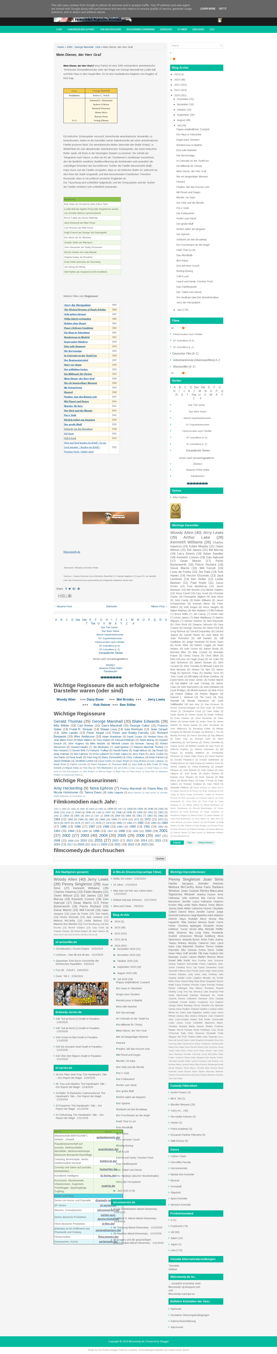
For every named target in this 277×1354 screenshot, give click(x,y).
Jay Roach (158, 750)
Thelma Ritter (195, 1037)
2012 (115, 840)
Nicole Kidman (175, 1068)
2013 (129, 840)
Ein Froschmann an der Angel (193, 244)
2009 (70, 840)
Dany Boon (95, 699)
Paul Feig (92, 757)
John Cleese (207, 770)
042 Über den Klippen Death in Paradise (78, 1056)
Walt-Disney (177, 1140)
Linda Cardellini (194, 1023)
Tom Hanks (101, 913)
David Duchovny (212, 805)
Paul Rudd (198, 582)
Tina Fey (187, 991)
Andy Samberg (209, 791)
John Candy (182, 600)
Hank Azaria (195, 763)
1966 (81, 819)
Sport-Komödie (179, 1198)
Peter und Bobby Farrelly (131, 732)
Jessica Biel (217, 971)
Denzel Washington (202, 808)
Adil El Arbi (123, 768)
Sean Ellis (150, 771)
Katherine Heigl (187, 915)
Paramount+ (111, 671)
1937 (120, 809)
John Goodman (211, 725)
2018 (80, 844)
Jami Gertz (218, 1051)
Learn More (207, 8)
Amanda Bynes (191, 939)
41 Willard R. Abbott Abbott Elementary (134, 1218)
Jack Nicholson (179, 662)
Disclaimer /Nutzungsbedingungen (190, 1315)
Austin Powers (179, 1092)
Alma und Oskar (122, 906)
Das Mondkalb (184, 255)
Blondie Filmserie (180, 1104)
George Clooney (192, 627)
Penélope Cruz (208, 1030)
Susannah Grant (72, 775)
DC (101, 638)
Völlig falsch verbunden (77, 318)
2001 (163, 830)
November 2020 (126, 954)
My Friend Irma (73, 387)
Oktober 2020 (125, 961)
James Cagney (178, 766)
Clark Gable (213, 711)
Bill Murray (216, 550)
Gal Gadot (199, 967)
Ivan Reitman (133, 729)
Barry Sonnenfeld (111, 757)
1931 (64, 809)
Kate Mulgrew (198, 1057)
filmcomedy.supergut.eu (182, 1293)
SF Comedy (182, 29)
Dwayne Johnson (203, 624)
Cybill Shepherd (197, 1040)
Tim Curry (205, 697)
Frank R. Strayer (81, 729)
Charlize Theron (204, 946)
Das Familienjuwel (186, 286)
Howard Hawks (79, 747)
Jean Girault (159, 729)
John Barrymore (190, 686)
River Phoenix (180, 829)
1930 (56, 809)
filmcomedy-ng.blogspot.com (184, 1287)
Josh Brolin (190, 773)
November (183, 104)
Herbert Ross (155, 736)
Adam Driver (217, 788)
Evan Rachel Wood (194, 1047)
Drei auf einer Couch (187, 265)
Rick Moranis (178, 669)
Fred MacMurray (197, 586)
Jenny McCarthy (209, 1054)
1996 (96, 831)
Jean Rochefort (179, 638)
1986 (77, 826)
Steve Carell (183, 593)
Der (78, 619)
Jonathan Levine (84, 760)
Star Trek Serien (109, 627)
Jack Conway (202, 683)
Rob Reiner (101, 705)
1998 (121, 831)
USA (97, 47)
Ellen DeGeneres (185, 1044)
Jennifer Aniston (210, 883)
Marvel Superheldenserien (109, 634)
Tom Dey (87, 768)
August (181, 120)
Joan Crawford (215, 1016)
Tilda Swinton (189, 922)
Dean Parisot (156, 757)
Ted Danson (192, 742)
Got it (222, 8)
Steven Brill (78, 750)
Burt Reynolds (215, 621)
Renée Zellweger (178, 988)
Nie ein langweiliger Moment (80, 383)
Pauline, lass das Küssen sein (80, 396)
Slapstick (176, 1192)
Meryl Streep (208, 918)
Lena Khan (77, 796)
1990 (132, 826)
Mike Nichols (97, 743)
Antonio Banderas (204, 749)
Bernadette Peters (196, 964)
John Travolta (191, 666)
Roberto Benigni (197, 829)
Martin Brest (60, 764)
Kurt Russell (209, 822)
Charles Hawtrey (65, 892)
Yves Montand (180, 836)
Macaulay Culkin (202, 728)
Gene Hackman (203, 718)
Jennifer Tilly (195, 953)
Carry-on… (177, 1110)
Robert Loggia (203, 645)
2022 (212, 29)
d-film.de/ (108, 1223)
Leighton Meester (202, 978)
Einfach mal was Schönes (127, 899)
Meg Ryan (194, 981)
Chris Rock (181, 624)
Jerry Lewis (156, 699)
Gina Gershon (210, 1047)
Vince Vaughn (211, 607)
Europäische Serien (110, 652)
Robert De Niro (201, 669)
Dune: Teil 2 (62, 976)
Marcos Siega (105, 771)
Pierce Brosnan (199, 735)
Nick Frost (217, 690)
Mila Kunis (183, 960)
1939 (140, 808)
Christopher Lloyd (191, 711)
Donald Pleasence (184, 760)
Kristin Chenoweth (213, 1019)
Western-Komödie (181, 1204)
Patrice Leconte (78, 764)
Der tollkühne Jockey (76, 369)
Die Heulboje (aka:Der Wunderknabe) (197, 297)
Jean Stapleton (194, 1012)
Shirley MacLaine (211, 890)
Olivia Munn (190, 1068)
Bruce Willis (181, 614)
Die (84, 619)
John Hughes (198, 29)
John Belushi (189, 770)
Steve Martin (179, 568)
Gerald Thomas (68, 721)
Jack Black (212, 634)
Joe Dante (59, 757)
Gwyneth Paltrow (177, 971)
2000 (148, 831)
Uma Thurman (210, 1037)
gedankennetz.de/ (108, 1137)
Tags (189, 842)
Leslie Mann (191, 904)
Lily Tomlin (217, 978)
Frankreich (176, 1226)
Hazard (68, 392)
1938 (130, 808)
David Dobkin (105, 761)
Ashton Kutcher (193, 621)
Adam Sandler (213, 553)
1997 (110, 831)
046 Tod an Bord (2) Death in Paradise (77, 1018)
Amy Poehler (199, 960)
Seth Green (191, 648)
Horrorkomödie (179, 1168)
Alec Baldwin (199, 610)
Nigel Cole (121, 771)
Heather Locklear (208, 1009)
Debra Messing (184, 1005)
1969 (114, 819)
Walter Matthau (178, 610)
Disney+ (110, 665)
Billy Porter (152, 764)
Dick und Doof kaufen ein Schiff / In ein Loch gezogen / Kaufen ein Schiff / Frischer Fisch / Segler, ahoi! (85, 447)
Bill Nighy (193, 676)
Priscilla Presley (215, 985)
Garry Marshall (111, 725)
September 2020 (127, 967)
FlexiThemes (103, 1350)
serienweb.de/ (108, 1241)
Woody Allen (66, 699)
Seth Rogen (191, 607)
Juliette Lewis (184, 978)
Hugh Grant (197, 659)
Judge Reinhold (195, 641)
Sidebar (173, 1269)
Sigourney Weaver (182, 894)
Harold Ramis (120, 750)
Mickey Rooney (178, 735)
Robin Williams (202, 600)
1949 (129, 812)
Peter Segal (95, 732)
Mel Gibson (186, 826)
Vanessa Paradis (199, 1075)
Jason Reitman (62, 760)
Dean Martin (190, 561)
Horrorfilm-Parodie (181, 1162)
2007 (158, 835)
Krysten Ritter (184, 1061)
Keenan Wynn (201, 603)
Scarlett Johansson (180, 936)
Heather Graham (190, 1009)
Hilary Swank (205, 1051)
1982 (140, 823)
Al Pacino (194, 791)
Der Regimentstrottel (76, 360)
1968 (102, 819)
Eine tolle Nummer (75, 346)
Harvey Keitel (188, 721)
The (92, 623)
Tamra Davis (93, 792)
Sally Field (187, 1033)
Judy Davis (194, 974)
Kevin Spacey (206, 777)
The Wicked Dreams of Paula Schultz (85, 309)
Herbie (174, 1122)
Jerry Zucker (156, 754)
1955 (77, 815)
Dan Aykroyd (214, 557)
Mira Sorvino (201, 1064)
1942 (56, 812)
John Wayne (176, 822)
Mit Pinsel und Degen (76, 401)
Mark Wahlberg (202, 617)
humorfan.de (108, 1169)
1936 (110, 808)
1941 (161, 808)
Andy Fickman (61, 754)
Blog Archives (206, 842)
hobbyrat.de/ (108, 1161)
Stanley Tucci (211, 673)
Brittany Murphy (187, 943)
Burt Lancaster (188, 798)
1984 (164, 823)
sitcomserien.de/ (108, 1210)
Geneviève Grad (214, 967)
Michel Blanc (187, 780)
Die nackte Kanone (181, 1116)
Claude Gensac (62, 931)
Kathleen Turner (178, 929)
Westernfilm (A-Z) (184, 366)
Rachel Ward (216, 1068)
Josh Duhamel (211, 686)
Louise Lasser (188, 956)
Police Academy (179, 1128)
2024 (177, 74)
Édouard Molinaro (125, 740)
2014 (144, 840)
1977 (88, 823)
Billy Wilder (61, 725)
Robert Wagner (209, 693)
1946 (98, 812)
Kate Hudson (210, 953)
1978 (98, 823)
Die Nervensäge (73, 351)
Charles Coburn (206, 798)
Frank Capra (121, 754)
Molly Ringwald (208, 981)
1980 (119, 823)
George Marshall (84, 47)
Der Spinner (183, 234)
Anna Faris (203, 887)
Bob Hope (206, 708)
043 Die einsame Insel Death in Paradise (79, 1046)
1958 (107, 815)
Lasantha (132, 1350)
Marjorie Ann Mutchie (65, 924)
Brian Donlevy (211, 676)
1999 (135, 831)
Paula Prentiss (182, 985)
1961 (139, 815)
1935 (100, 809)
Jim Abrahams (101, 747)
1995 (85, 831)
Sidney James (180, 832)
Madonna (210, 1023)
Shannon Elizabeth (205, 1033)
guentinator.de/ (108, 1149)
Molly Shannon (178, 932)
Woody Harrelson (198, 700)
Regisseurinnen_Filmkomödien (140, 29)
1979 (109, 823)
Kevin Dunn (216, 641)
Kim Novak (211, 1057)
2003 (85, 835)
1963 (161, 815)
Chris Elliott (212, 655)
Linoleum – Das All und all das (72, 954)
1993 (57, 831)
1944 (78, 812)
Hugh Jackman (211, 812)
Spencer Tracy (189, 673)
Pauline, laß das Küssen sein (193, 187)
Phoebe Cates (198, 985)
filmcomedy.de (71, 551)
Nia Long (195, 932)
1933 (82, 809)
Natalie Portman (214, 1026)
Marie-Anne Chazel (178, 981)
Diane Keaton (81, 931)
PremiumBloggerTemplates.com (153, 1350)
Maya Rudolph (189, 918)
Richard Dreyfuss (193, 784)
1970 (124, 819)
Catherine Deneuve (197, 998)
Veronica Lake (200, 991)
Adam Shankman (112, 736)
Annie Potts (207, 939)
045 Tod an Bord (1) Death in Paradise (77, 1028)
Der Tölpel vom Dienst (189, 292)
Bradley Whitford (194, 753)
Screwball (176, 1186)
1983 (154, 823)
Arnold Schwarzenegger (183, 708)
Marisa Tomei (207, 904)
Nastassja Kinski (215, 1064)
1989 (120, 826)
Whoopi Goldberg (204, 936)
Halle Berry (180, 1051)
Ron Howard (61, 750)
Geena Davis (175, 1009)
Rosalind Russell (214, 988)
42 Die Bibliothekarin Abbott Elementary (135, 1209)
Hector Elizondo (198, 575)
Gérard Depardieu (200, 631)
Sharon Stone (190, 1071)
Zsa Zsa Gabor (176, 1078)
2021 (117, 844)
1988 (106, 826)
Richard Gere (202, 739)
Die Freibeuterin (185, 213)
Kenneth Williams (186, 542)
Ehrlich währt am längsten (79, 419)
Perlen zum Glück (186, 218)
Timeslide (174, 1265)
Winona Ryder (206, 922)
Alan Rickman (212, 704)
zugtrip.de (108, 1185)
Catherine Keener (202, 908)
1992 (160, 826)
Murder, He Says (73, 406)
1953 (56, 816)
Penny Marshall (131, 788)
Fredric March (215, 679)
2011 (99, 840)
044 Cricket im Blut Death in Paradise (77, 1037)
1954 (66, 815)
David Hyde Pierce (194, 756)
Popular (177, 842)
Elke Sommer (189, 950)
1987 (92, 826)
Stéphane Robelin (214, 832)
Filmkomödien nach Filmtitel (109, 642)
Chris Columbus (135, 757)
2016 (57, 844)
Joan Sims (213, 879)
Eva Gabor (179, 1047)
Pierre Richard (205, 564)
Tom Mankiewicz (104, 768)
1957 (96, 816)
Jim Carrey (199, 614)
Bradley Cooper (203, 794)
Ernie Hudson (182, 718)
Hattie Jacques (181, 883)
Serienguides (166, 29)
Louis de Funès (180, 572)
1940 (150, 808)
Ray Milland (217, 735)
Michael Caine (211, 666)
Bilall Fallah (153, 768)
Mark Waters (85, 740)
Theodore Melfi (119, 764)
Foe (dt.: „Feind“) (65, 970)
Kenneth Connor (188, 557)
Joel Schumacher (70, 771)
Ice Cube (214, 659)
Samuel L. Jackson (181, 697)
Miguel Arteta (72, 768)
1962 (150, 815)
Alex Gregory (137, 768)
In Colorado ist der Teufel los (80, 355)
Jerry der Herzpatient (77, 305)
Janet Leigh (205, 971)
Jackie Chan (205, 721)
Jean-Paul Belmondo (180, 819)
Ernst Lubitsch (101, 754)
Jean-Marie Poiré (63, 740)
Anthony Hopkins (179, 749)
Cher (211, 998)
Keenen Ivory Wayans (182, 777)
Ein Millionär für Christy (78, 374)
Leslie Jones (176, 1023)
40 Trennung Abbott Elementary (131, 1227)
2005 (121, 835)
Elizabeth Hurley (213, 925)
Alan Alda (194, 704)
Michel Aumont (199, 690)
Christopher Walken (194, 596)
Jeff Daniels (204, 638)
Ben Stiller (128, 705)
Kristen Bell (196, 1019)
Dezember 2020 (126, 948)
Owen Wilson (63, 895)
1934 (91, 809)
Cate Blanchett (184, 946)
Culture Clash (178, 1156)
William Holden (197, 746)
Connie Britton (188, 1002)
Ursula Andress (183, 1075)
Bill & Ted (176, 1098)
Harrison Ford (213, 763)
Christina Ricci (183, 967)
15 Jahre (118, 884)
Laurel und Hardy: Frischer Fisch (194, 281)
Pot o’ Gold (70, 415)
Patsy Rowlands (213, 932)
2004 (103, 835)
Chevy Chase (191, 655)
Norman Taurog (144, 743)
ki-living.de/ (108, 1175)
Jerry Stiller (200, 819)
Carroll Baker (183, 1040)
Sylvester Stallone (179, 787)
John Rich (215, 819)
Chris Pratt (207, 801)
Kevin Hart (217, 614)
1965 (70, 819)
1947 (108, 812)
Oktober (182, 109)
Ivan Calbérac (157, 761)
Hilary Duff (181, 953)
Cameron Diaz (207, 943)
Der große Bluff (73, 424)
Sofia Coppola (115, 792)
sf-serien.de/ (108, 1205)
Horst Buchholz (191, 812)
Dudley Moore (177, 763)
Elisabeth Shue (212, 1040)
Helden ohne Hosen (75, 323)
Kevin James (181, 617)
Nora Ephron (101, 788)
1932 (73, 809)
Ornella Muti (203, 1068)
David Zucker (134, 736)
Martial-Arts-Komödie (182, 1174)
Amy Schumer (215, 960)
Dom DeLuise (177, 659)
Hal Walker (181, 683)
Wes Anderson (84, 736)
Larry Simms (186, 553)
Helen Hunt (192, 1051)
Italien (174, 1238)
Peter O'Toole (206, 780)
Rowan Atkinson (216, 829)
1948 (119, 812)
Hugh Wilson (140, 750)
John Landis (69, 732)
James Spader (213, 815)
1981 (129, 823)
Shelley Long (175, 991)
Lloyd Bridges (178, 690)
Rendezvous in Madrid (77, 337)
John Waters (89, 771)
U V (102, 623)
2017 (70, 844)
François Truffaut (99, 750)
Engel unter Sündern (76, 341)
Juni (179, 309)
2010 (83, 840)
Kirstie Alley (197, 929)
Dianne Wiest (186, 911)
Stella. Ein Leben (122, 878)
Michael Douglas (191, 732)
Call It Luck (70, 438)
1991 (147, 826)
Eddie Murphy (198, 546)
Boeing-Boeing (184, 271)
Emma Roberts (201, 1005)
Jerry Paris (138, 754)
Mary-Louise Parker (185, 1064)
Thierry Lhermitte (211, 742)
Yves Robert (103, 740)
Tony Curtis (176, 676)
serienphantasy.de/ (108, 1230)
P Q (152, 619)
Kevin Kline (181, 645)
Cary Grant (202, 593)
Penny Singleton (77, 884)
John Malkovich (178, 728)
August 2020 (124, 973)
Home (60, 47)
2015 (158, 840)
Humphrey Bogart (178, 815)
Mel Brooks (125, 699)
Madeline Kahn (205, 915)
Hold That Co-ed (185, 250)
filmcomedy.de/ (108, 1236)
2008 (57, 840)
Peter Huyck (135, 771)
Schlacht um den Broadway (78, 429)
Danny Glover (192, 805)
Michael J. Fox (212, 732)
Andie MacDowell (178, 995)
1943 (68, 812)
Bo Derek (217, 995)
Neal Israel (76, 757)
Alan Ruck (214, 746)
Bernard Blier (178, 652)
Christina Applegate (189, 925)
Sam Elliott (213, 784)
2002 (66, 835)
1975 (67, 823)
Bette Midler (184, 908)
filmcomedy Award (65, 36)
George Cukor (140, 725)
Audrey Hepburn (177, 964)
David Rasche (216, 756)
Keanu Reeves (211, 773)
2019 (93, 844)
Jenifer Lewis (209, 1012)
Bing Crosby (186, 794)
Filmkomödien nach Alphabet (81, 29)
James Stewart (203, 662)
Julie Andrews (74, 935)
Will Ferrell (207, 568)
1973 (161, 819)
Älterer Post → (159, 606)
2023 (144, 844)
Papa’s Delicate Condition (78, 328)
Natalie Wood (176, 1030)
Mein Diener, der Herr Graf (78, 55)
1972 (147, 819)
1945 (88, 812)
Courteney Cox (206, 1002)
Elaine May (155, 788)
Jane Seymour (175, 1054)
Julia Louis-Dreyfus (179, 1019)
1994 (71, 831)
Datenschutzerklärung (183, 1321)
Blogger (164, 1341)
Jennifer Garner (205, 911)
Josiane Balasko (177, 974)
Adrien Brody (211, 648)
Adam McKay (147, 740)
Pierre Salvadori (99, 764)
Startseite (111, 606)
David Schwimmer (179, 808)
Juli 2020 (122, 979)
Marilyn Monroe (207, 956)
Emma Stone (206, 950)
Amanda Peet (216, 991)
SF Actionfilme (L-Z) (109, 649)
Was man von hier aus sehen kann (132, 890)
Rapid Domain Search (179, 1350)
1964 (57, 819)
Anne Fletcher (134, 793)
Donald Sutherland (209, 760)
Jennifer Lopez (190, 901)
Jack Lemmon (94, 917)
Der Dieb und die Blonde (78, 410)
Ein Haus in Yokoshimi (77, 332)
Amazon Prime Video (110, 668)
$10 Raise (69, 433)
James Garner (190, 725)
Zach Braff (137, 764)
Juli (179, 125)
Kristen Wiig (175, 904)
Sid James (194, 550)
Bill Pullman (217, 610)
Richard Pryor (216, 826)
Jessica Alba (182, 1016)
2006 (140, 835)
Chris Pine (191, 801)
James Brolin (196, 815)
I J (114, 619)
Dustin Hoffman (215, 714)
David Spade (177, 714)
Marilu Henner (196, 1026)
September (183, 114)
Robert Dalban (184, 693)
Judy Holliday (209, 974)
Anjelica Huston (206, 894)
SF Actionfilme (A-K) (109, 645)
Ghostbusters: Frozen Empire (72, 948)
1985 (63, 826)
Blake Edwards (146, 721)
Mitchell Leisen (120, 743)
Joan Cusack (190, 890)
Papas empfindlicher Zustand (192, 129)
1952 (161, 812)
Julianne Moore (182, 1057)
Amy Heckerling (68, 788)
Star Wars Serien (110, 631)
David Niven (177, 679)
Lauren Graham (198, 1061)
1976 (77, 823)
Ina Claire (181, 1012)
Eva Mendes (216, 1005)
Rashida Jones (176, 1071)
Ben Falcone (81, 754)
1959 (117, 815)
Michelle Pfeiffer (214, 929)
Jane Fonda (192, 971)
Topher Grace (177, 746)
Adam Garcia (179, 791)
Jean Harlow (98, 931)
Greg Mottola (139, 761)
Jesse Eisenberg (200, 766)
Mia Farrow (89, 935)
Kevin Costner (193, 822)
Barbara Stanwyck (200, 995)
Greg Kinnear (177, 631)
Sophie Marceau (206, 1071)
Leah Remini (213, 1061)
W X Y (116, 623)
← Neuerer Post (63, 606)
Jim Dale (204, 572)
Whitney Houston (215, 1075)
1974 (56, 823)
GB (172, 1232)
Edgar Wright (122, 761)
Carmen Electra (177, 998)
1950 (69, 47)
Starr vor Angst (72, 364)
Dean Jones (196, 679)
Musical (175, 1180)
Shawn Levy (108, 729)
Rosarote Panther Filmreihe (186, 1134)
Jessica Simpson (198, 1016)
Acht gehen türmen (75, 314)
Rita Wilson (196, 988)
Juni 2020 (123, 1190)
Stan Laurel (196, 832)
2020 (104, 844)
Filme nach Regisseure (110, 29)
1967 (91, 819)
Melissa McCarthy (64, 920)
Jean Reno (217, 596)
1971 (136, 819)
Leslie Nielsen (93, 920)
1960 (128, 815)
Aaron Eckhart (200, 788)
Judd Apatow (121, 747)
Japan (174, 1244)
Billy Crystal (200, 652)
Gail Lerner (150, 793)
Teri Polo (182, 1037)
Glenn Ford (213, 627)
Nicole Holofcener (66, 792)
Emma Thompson (203, 1044)
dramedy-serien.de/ (108, 1200)
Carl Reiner (85, 725)
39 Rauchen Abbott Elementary (130, 1233)
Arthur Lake (196, 537)
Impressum (84, 36)
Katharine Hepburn (212, 901)
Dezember (183, 99)
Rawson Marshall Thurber (149, 747)
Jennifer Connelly (192, 1054)
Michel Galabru (214, 589)
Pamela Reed (191, 1030)
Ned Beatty (201, 826)
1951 (150, 812)
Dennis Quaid (196, 714)
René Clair (181, 739)
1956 (87, 816)
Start (59, 29)
